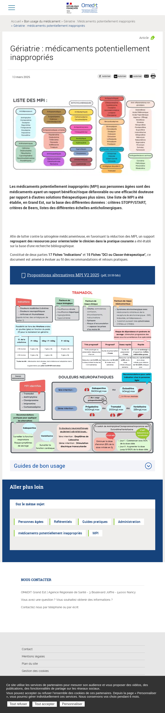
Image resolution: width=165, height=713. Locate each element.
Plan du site (30, 663)
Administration (129, 521)
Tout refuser (18, 704)
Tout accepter (45, 704)
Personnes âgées (30, 521)
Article (144, 38)
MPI (96, 533)
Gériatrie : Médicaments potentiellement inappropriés (99, 21)
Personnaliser (72, 704)
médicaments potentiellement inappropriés (50, 533)
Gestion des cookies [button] (35, 671)
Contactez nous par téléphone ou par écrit (49, 607)
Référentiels (63, 521)
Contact (27, 649)
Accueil (16, 21)
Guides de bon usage (39, 465)
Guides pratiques (95, 521)
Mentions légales (33, 656)
